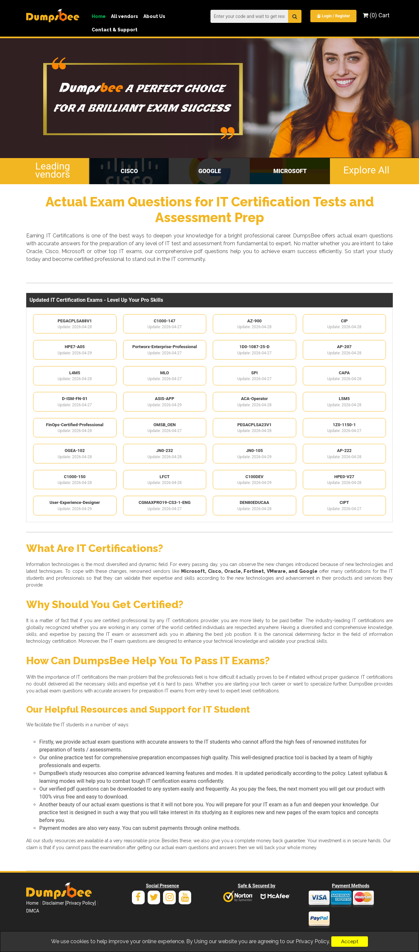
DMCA (32, 910)
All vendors (124, 16)
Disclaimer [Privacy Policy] (69, 903)
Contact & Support (114, 29)
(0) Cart (376, 15)
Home (99, 16)
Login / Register (333, 16)
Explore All (366, 170)
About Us (154, 16)
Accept (349, 941)
